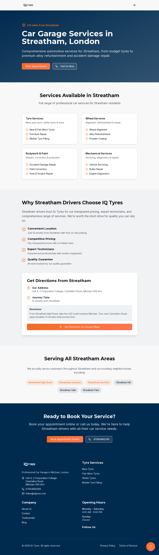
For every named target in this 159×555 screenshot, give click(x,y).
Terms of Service (128, 545)
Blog (24, 522)
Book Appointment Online (65, 439)
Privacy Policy (107, 545)
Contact (26, 513)
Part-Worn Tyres (90, 473)
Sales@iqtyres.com (36, 493)
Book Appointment (36, 66)
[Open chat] (150, 546)
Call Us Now (64, 66)
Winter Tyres (89, 478)
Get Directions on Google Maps (79, 326)
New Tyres (88, 469)
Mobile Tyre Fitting (92, 482)
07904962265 (98, 439)
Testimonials (28, 517)
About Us (26, 508)
